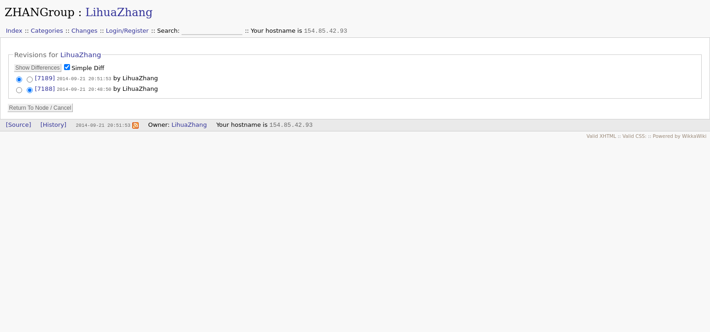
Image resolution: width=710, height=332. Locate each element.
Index (14, 30)
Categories (47, 30)
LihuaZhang (119, 12)
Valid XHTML (601, 135)
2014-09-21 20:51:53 (84, 78)
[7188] (45, 88)
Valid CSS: (634, 135)
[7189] (45, 78)
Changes (84, 30)
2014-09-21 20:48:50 (84, 88)
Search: (169, 30)
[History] (53, 123)
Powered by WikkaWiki (680, 135)
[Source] (18, 123)
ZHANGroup (40, 12)
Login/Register (127, 30)
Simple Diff (87, 68)
